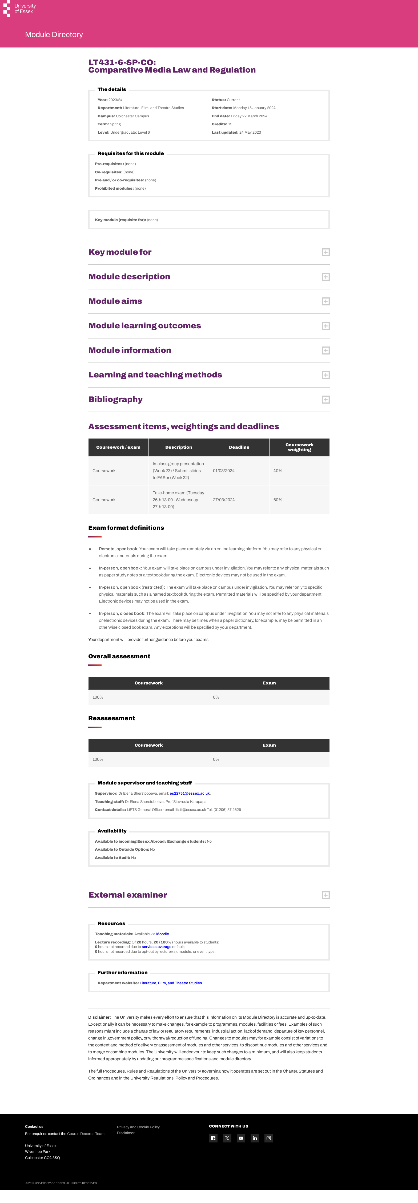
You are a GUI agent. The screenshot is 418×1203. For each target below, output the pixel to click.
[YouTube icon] (241, 1151)
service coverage (156, 960)
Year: (103, 112)
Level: (104, 145)
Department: (110, 121)
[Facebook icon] (213, 1151)
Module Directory (61, 35)
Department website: (119, 996)
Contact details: (111, 822)
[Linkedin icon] (255, 1151)
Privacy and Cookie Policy (138, 1140)
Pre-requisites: (110, 177)
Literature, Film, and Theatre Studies (171, 996)
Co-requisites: (109, 185)
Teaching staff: (110, 814)
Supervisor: (106, 806)
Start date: (222, 121)
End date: (221, 129)
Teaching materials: (114, 947)
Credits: (220, 137)
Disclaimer (126, 1146)
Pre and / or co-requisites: (120, 193)
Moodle (162, 947)
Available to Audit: (113, 870)
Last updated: (225, 145)
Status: (219, 112)
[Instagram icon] (268, 1151)
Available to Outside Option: (122, 862)
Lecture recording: (113, 955)
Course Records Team (85, 1147)
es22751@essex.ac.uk (190, 806)
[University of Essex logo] (20, 9)
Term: (104, 137)
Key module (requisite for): (121, 233)
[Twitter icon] (227, 1151)
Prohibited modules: (115, 201)
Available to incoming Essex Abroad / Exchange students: (151, 854)
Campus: (107, 129)
